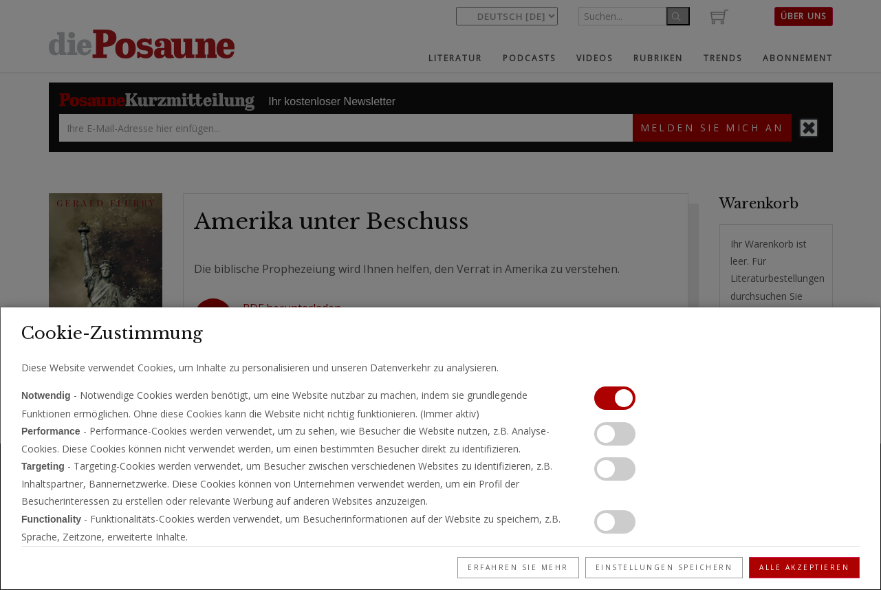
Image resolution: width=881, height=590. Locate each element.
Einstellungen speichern (664, 567)
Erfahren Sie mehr (518, 567)
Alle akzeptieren (804, 567)
